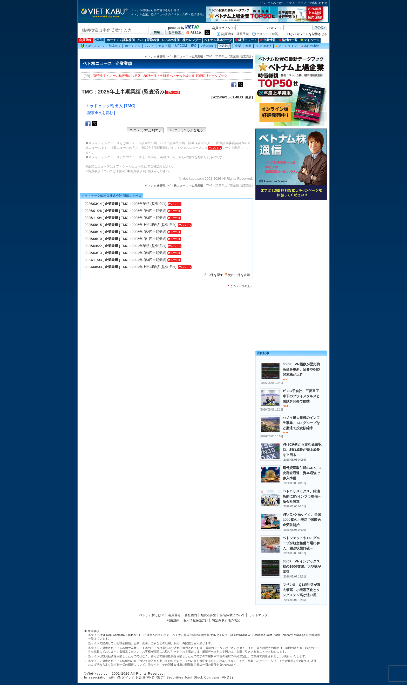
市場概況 (114, 46)
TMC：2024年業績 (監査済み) (143, 246)
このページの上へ (241, 286)
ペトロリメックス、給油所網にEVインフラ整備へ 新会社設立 (303, 496)
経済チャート (246, 40)
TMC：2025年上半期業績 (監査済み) (148, 225)
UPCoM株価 (171, 40)
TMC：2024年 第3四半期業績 (143, 260)
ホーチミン (133, 46)
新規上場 (164, 46)
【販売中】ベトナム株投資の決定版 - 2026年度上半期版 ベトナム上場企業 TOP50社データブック (159, 76)
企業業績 (224, 46)
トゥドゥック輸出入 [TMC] (110, 106)
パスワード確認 (267, 34)
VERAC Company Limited (118, 634)
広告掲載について (232, 615)
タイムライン (286, 46)
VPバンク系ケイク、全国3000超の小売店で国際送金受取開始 (302, 520)
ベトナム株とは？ (273, 2)
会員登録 (85, 40)
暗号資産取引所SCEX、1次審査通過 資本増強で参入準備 (302, 473)
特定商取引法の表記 (226, 620)
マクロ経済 (264, 46)
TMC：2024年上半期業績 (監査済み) (148, 267)
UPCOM (181, 46)
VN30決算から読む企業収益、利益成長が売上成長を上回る (302, 449)
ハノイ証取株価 (148, 40)
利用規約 (173, 620)
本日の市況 (310, 46)
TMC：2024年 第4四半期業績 (143, 253)
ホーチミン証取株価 (121, 40)
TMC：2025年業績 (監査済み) (143, 204)
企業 (238, 46)
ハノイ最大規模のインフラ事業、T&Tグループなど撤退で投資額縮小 (301, 423)
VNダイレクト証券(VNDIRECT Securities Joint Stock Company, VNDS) (257, 634)
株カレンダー (191, 40)
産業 (248, 46)
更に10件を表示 (239, 275)
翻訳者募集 (208, 615)
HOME (99, 40)
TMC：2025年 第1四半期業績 (143, 239)
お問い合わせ (318, 2)
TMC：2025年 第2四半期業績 (143, 232)
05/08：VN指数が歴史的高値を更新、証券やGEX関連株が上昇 (301, 369)
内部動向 (207, 46)
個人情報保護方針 (195, 620)
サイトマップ (297, 2)
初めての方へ (92, 46)
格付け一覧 (288, 40)
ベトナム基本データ (218, 40)
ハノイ (149, 46)
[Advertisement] (291, 238)
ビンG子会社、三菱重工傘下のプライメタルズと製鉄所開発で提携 (301, 396)
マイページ (309, 40)
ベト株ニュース (178, 56)
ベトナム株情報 (155, 56)
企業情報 (268, 40)
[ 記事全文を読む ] (100, 113)
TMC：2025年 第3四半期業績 (143, 218)
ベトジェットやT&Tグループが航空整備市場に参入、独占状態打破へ (301, 543)
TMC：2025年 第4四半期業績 (143, 211)
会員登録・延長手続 (235, 34)
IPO (193, 46)
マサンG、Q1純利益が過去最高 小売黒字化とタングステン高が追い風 (301, 590)
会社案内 (191, 615)
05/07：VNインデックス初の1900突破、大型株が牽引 (302, 566)
